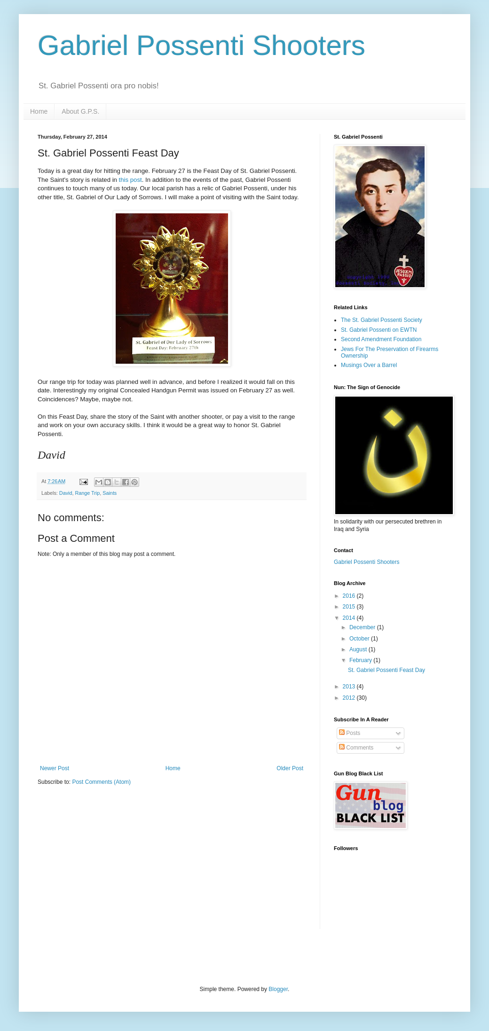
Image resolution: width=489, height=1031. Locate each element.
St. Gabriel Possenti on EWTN (379, 330)
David (65, 493)
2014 (350, 618)
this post (130, 179)
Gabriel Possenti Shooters (201, 45)
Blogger (278, 989)
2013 (350, 686)
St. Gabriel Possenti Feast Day (386, 670)
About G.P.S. (80, 111)
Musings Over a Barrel (369, 365)
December (363, 627)
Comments (356, 747)
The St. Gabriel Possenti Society (381, 320)
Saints (110, 493)
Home (38, 111)
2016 (350, 596)
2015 (350, 606)
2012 (350, 698)
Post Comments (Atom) (101, 782)
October (360, 638)
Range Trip (87, 493)
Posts (349, 733)
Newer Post (54, 768)
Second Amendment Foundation (381, 339)
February (361, 660)
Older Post (289, 768)
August (359, 649)
